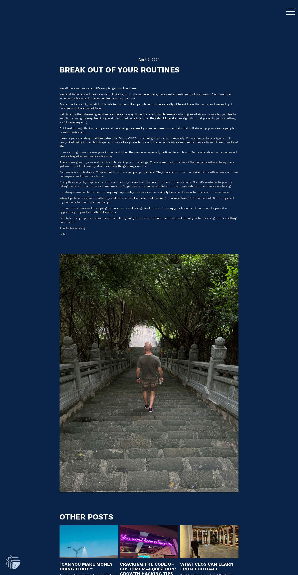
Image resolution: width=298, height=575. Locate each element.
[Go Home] (13, 562)
